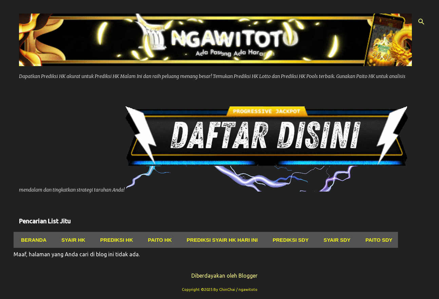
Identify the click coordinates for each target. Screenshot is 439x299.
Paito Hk (158, 240)
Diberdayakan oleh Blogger (219, 276)
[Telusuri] (421, 22)
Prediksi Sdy (289, 240)
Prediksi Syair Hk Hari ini (220, 240)
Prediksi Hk (114, 240)
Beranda (31, 240)
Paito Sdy (376, 240)
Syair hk (71, 240)
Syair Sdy (335, 240)
